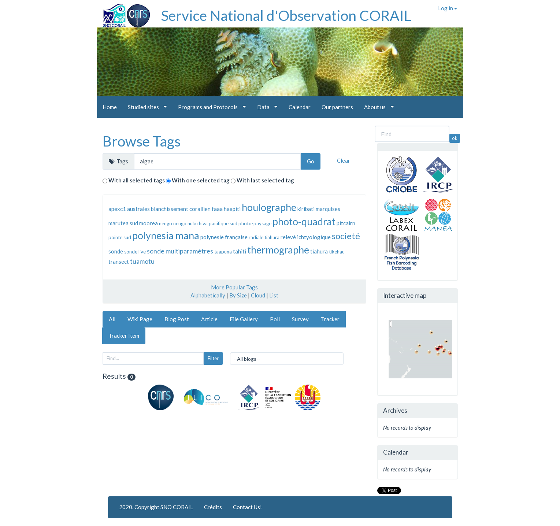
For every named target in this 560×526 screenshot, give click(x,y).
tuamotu (142, 261)
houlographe (269, 207)
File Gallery (244, 319)
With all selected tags (136, 180)
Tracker (330, 319)
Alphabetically (207, 295)
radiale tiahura (264, 237)
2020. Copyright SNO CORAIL (156, 507)
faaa (217, 208)
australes (138, 208)
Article (209, 319)
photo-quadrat (303, 221)
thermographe (278, 250)
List (273, 295)
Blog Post (176, 319)
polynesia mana (165, 235)
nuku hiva (198, 223)
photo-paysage (254, 223)
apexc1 (117, 208)
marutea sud (123, 223)
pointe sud (119, 237)
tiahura (319, 251)
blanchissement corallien (181, 208)
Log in (447, 8)
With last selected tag (265, 180)
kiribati (306, 208)
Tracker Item (123, 335)
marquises (328, 208)
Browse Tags (142, 141)
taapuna (223, 252)
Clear (343, 160)
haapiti (232, 208)
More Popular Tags (234, 287)
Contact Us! (247, 507)
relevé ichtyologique (306, 237)
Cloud (258, 295)
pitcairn (346, 223)
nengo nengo (172, 223)
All (112, 319)
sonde (115, 251)
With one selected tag (201, 180)
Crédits (213, 507)
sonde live (135, 252)
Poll (275, 319)
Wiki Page (139, 319)
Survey (300, 319)
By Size (238, 295)
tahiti (239, 251)
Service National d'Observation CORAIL (286, 15)
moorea (148, 223)
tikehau (337, 252)
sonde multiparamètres (180, 251)
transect (118, 261)
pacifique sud (223, 223)
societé (346, 235)
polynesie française (224, 237)
